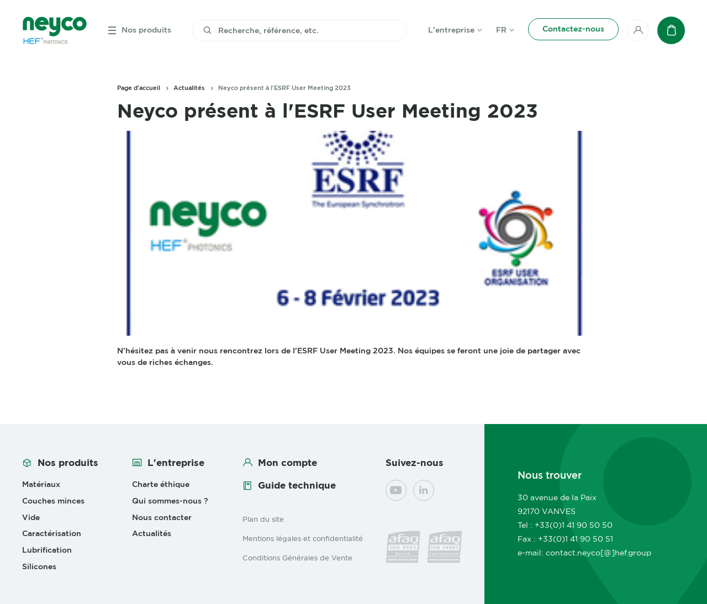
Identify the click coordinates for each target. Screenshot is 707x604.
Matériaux (41, 484)
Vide (31, 517)
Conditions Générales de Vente (297, 557)
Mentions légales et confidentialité (302, 538)
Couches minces (53, 501)
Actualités (189, 88)
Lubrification (47, 550)
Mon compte (287, 463)
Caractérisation (51, 533)
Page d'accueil (138, 88)
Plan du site (263, 519)
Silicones (39, 566)
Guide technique (297, 485)
